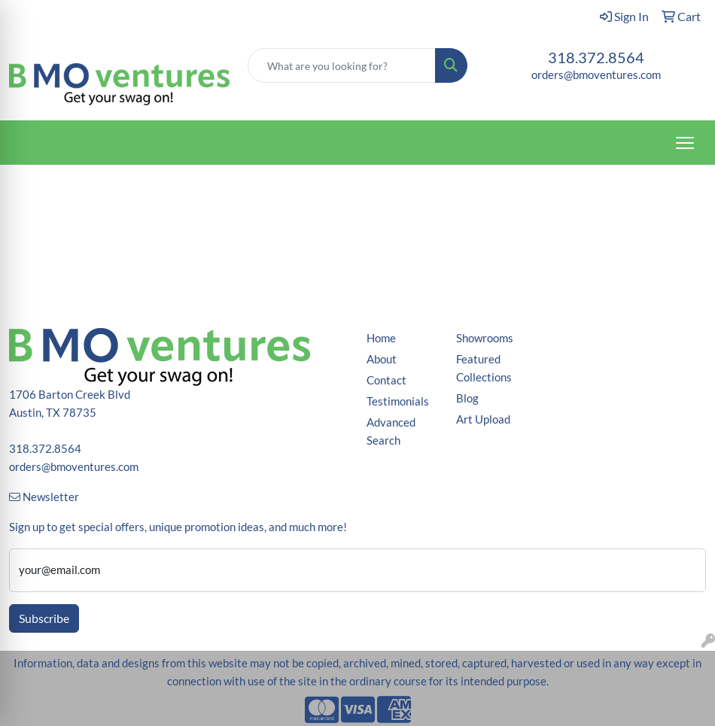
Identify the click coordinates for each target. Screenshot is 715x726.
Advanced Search (391, 431)
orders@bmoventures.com (596, 74)
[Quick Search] (342, 65)
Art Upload (483, 419)
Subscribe (44, 618)
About (382, 359)
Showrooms (484, 338)
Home (381, 338)
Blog (467, 398)
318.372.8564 (596, 57)
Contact (386, 380)
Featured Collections (484, 368)
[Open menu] (685, 143)
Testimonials (398, 401)
